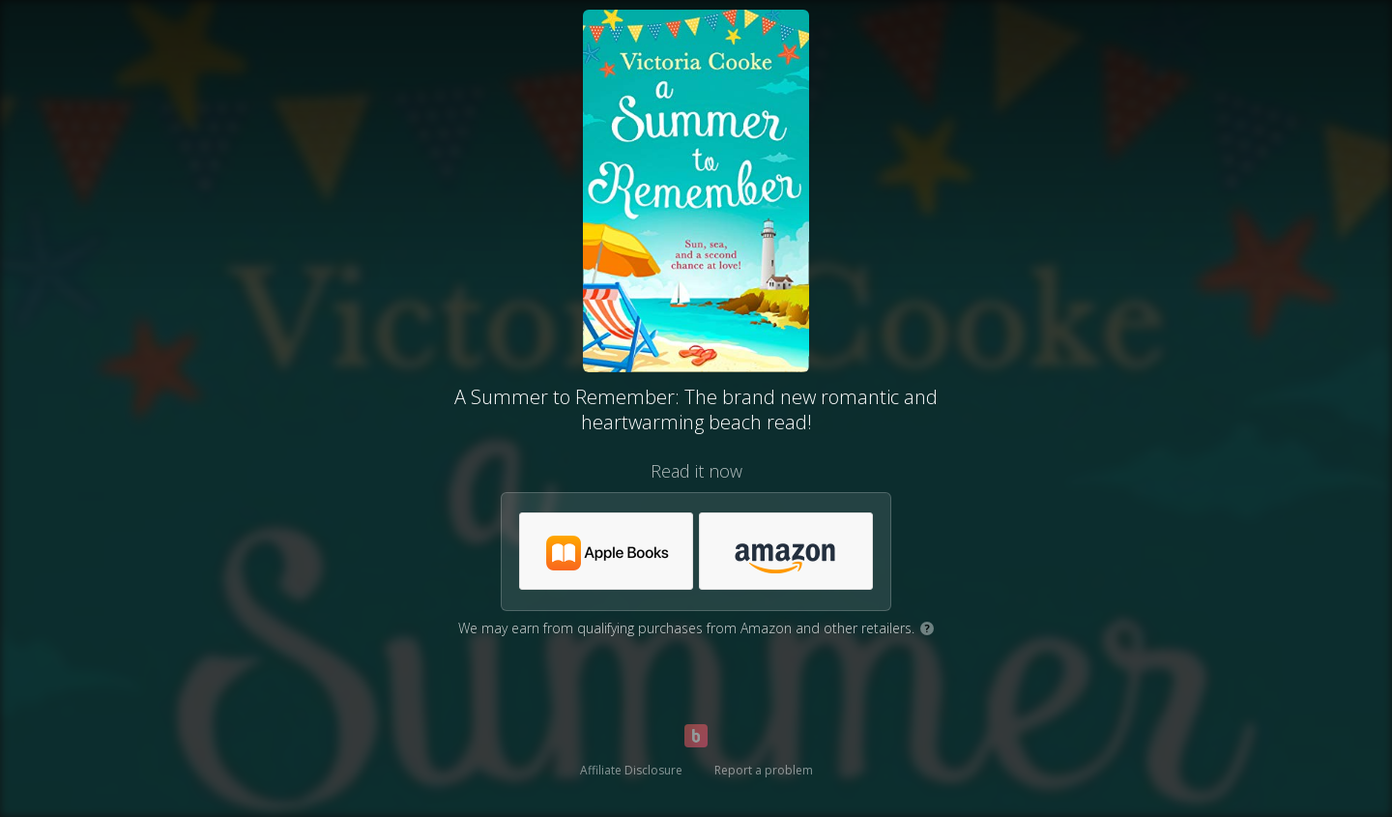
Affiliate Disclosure (631, 770)
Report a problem (763, 770)
